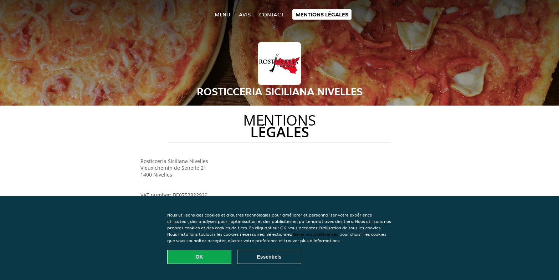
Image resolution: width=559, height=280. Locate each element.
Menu (222, 14)
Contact (271, 14)
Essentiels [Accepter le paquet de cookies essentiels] (269, 257)
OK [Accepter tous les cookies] (199, 257)
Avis (245, 14)
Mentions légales (322, 14)
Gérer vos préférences (315, 234)
